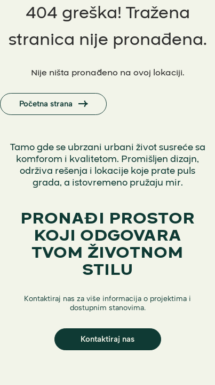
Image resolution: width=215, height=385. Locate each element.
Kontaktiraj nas (107, 339)
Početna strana (53, 104)
